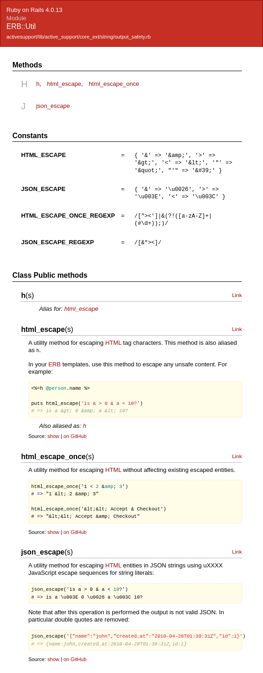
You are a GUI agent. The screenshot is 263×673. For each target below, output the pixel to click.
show (53, 434)
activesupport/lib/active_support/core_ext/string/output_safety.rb (78, 36)
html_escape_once (114, 83)
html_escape (64, 83)
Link (237, 293)
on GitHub (74, 434)
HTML (113, 340)
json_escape (53, 105)
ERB (54, 362)
